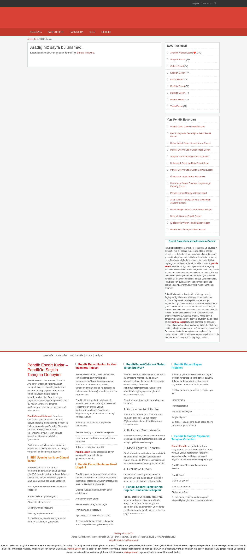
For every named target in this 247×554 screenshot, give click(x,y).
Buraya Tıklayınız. (86, 52)
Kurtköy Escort (177, 86)
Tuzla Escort (176, 106)
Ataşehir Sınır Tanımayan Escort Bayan (189, 156)
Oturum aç (207, 3)
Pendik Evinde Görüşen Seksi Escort (188, 193)
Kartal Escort (176, 79)
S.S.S (92, 32)
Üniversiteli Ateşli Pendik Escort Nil (187, 176)
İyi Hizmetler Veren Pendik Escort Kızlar (190, 223)
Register (196, 3)
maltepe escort (131, 552)
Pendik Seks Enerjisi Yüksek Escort (187, 229)
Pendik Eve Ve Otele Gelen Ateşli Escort (190, 149)
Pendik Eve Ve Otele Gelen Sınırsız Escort (191, 170)
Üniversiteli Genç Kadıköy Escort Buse (189, 163)
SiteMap (117, 533)
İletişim (106, 32)
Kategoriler (56, 32)
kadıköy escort (131, 540)
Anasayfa (36, 32)
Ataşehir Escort (177, 59)
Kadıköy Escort (177, 73)
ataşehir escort (116, 540)
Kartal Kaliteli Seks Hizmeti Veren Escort (190, 143)
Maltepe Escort (177, 93)
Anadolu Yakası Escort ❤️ (183, 52)
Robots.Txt (128, 533)
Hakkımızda (76, 32)
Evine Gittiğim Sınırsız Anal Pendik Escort (191, 209)
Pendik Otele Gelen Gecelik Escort (187, 126)
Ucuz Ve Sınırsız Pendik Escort (185, 216)
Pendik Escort (177, 99)
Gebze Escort (177, 66)
